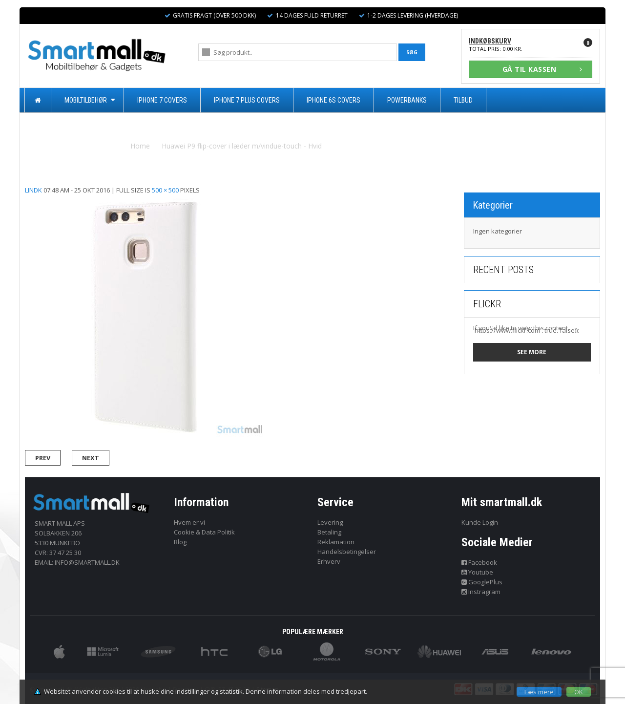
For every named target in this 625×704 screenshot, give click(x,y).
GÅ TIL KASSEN (542, 69)
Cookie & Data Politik (204, 532)
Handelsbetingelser (346, 551)
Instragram (481, 591)
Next (90, 457)
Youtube (477, 572)
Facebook (479, 562)
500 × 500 (165, 190)
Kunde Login (479, 522)
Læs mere (539, 691)
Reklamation (335, 541)
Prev (42, 457)
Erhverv (328, 561)
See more (531, 352)
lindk (33, 190)
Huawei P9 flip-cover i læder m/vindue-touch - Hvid (242, 145)
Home (140, 145)
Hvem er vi (189, 522)
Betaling (329, 532)
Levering (330, 522)
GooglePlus (482, 581)
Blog (180, 541)
